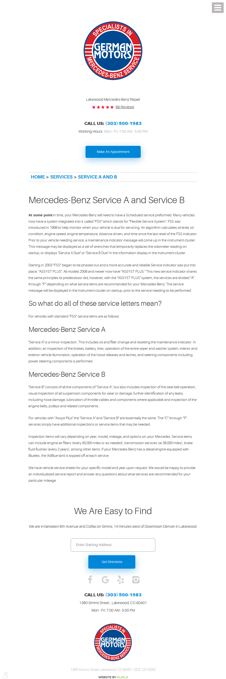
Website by (113, 677)
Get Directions (112, 562)
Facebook (90, 580)
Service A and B (97, 177)
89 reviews (125, 107)
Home (38, 177)
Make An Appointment (113, 152)
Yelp (120, 580)
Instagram (136, 580)
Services (61, 177)
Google (105, 580)
